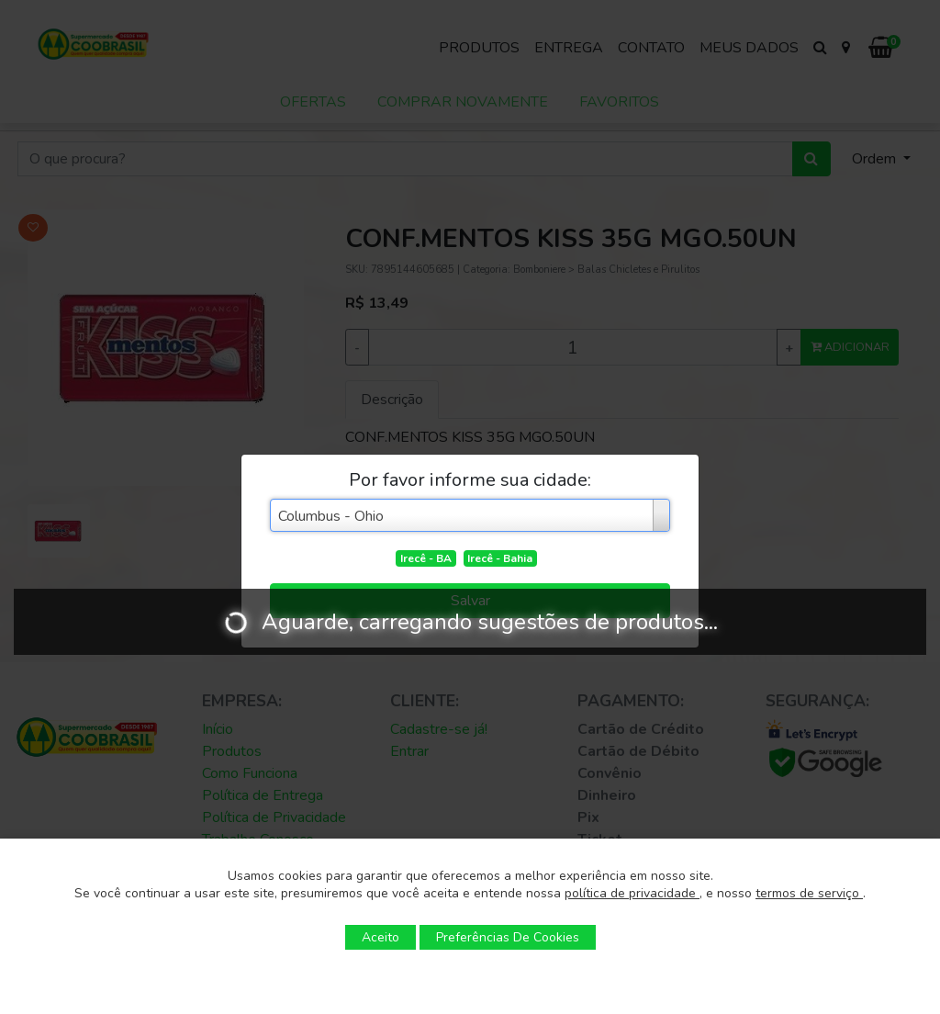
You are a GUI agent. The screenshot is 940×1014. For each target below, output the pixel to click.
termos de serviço (809, 893)
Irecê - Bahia (499, 558)
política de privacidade (632, 893)
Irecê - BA (426, 558)
